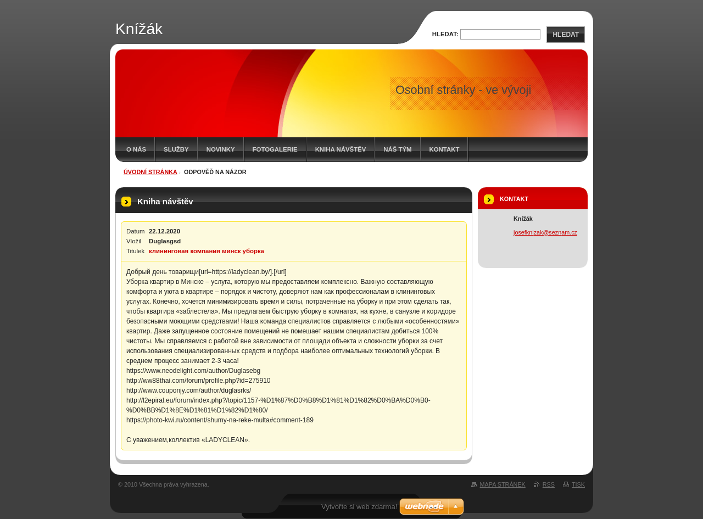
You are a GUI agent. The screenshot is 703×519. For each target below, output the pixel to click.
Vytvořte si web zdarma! (359, 507)
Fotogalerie (275, 149)
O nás (136, 149)
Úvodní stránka (150, 172)
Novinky (221, 149)
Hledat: (445, 34)
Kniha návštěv (340, 149)
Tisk (578, 484)
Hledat (566, 34)
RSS (549, 484)
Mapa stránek (503, 484)
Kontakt (444, 149)
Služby (176, 149)
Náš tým (397, 149)
